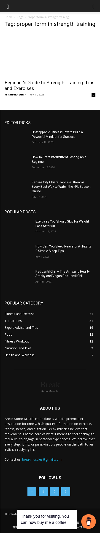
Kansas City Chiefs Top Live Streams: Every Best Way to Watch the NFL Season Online (61, 186)
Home (9, 17)
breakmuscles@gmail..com (42, 459)
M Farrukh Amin (15, 94)
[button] (7, 6)
